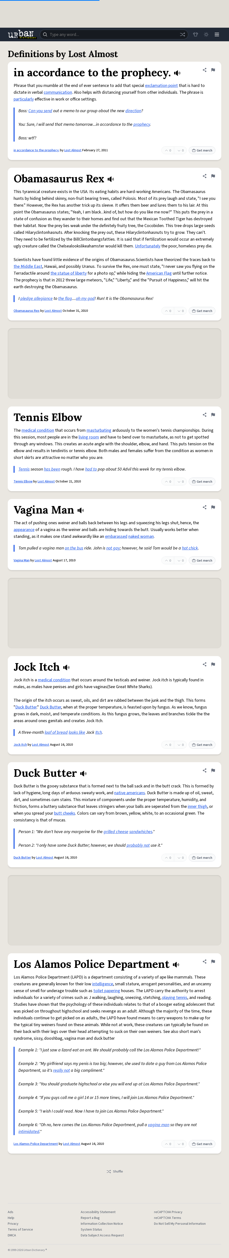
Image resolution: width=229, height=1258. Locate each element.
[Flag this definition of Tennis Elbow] (213, 415)
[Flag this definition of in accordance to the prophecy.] (213, 70)
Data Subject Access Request (102, 1235)
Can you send (40, 111)
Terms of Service (20, 1229)
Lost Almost (73, 150)
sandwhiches (140, 832)
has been (52, 469)
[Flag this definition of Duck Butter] (213, 770)
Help (11, 1218)
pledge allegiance (36, 299)
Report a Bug (90, 1218)
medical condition (38, 430)
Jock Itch (20, 744)
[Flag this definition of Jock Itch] (213, 664)
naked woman (141, 536)
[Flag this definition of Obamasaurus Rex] (213, 176)
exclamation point (161, 86)
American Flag (159, 273)
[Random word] (182, 34)
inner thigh (197, 806)
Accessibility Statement (98, 1212)
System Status (91, 1229)
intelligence (102, 984)
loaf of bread (56, 732)
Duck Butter (26, 707)
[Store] (195, 34)
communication (58, 92)
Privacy (13, 1223)
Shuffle (114, 1171)
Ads (10, 1212)
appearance (24, 530)
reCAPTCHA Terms (167, 1218)
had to (91, 469)
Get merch (202, 150)
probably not (138, 845)
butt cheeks (64, 813)
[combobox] (114, 34)
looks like (77, 732)
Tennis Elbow (23, 481)
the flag (65, 299)
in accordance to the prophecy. (36, 150)
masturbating (99, 430)
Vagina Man (22, 560)
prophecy (141, 124)
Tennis (24, 469)
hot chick (190, 548)
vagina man (158, 1125)
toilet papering (106, 991)
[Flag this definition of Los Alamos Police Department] (213, 961)
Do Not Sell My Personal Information (180, 1223)
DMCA (12, 1235)
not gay (113, 548)
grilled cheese (116, 832)
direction (133, 111)
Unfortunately (147, 246)
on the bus (74, 548)
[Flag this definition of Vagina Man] (213, 507)
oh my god (85, 299)
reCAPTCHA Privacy (168, 1212)
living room (89, 437)
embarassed (116, 536)
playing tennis (174, 998)
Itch (98, 732)
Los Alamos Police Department (36, 1143)
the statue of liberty (68, 273)
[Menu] (217, 34)
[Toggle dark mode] (206, 34)
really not (61, 1070)
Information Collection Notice (102, 1223)
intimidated (28, 1132)
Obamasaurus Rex (27, 310)
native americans (129, 793)
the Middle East (28, 266)
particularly (24, 99)
